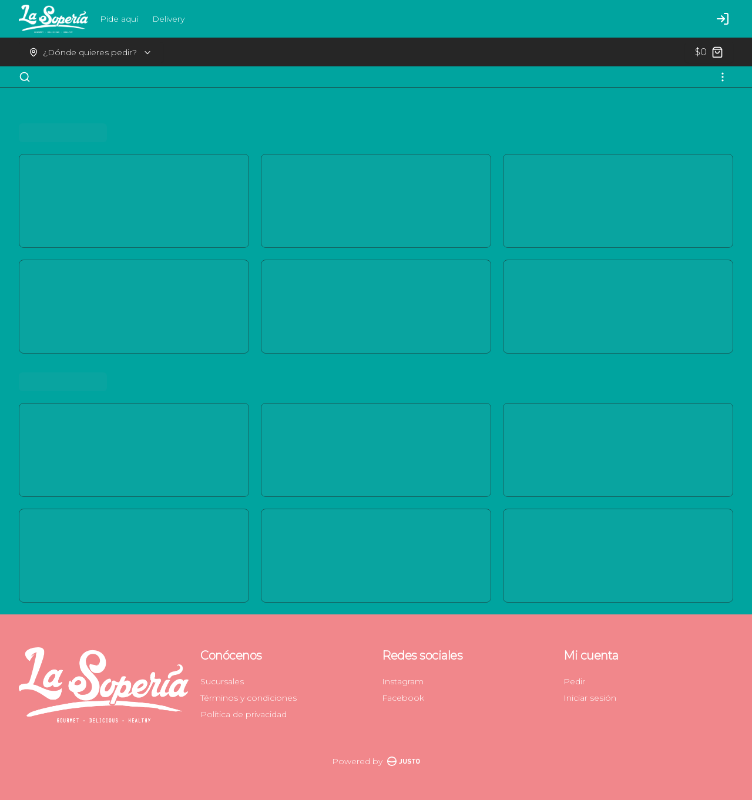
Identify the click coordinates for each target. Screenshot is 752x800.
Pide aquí (119, 19)
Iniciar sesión (589, 698)
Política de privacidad (243, 714)
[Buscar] (25, 77)
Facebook (403, 698)
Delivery (168, 19)
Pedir (574, 681)
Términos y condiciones (248, 698)
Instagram (403, 681)
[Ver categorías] (722, 77)
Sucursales (222, 681)
